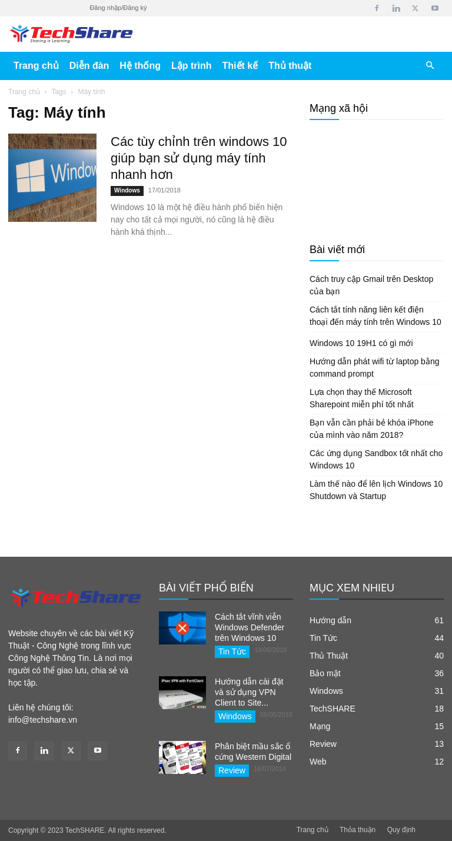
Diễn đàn (89, 66)
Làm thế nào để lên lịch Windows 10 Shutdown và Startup (376, 490)
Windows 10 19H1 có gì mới (361, 343)
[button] (430, 66)
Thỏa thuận (357, 830)
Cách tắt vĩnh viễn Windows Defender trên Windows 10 (249, 627)
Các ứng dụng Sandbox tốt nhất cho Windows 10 (376, 459)
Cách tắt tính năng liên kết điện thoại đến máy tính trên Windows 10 (375, 316)
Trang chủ (36, 66)
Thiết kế (240, 66)
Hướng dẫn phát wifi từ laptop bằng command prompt (374, 367)
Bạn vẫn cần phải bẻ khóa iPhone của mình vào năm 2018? (371, 429)
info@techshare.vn (42, 719)
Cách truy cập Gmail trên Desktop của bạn (371, 285)
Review (231, 770)
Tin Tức (232, 651)
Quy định (401, 830)
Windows (127, 190)
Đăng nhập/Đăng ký (118, 7)
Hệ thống (140, 66)
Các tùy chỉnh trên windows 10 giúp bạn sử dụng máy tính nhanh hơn (199, 158)
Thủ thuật (289, 66)
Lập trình (191, 66)
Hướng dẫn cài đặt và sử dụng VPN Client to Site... (249, 692)
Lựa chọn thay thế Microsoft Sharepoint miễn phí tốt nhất (362, 398)
